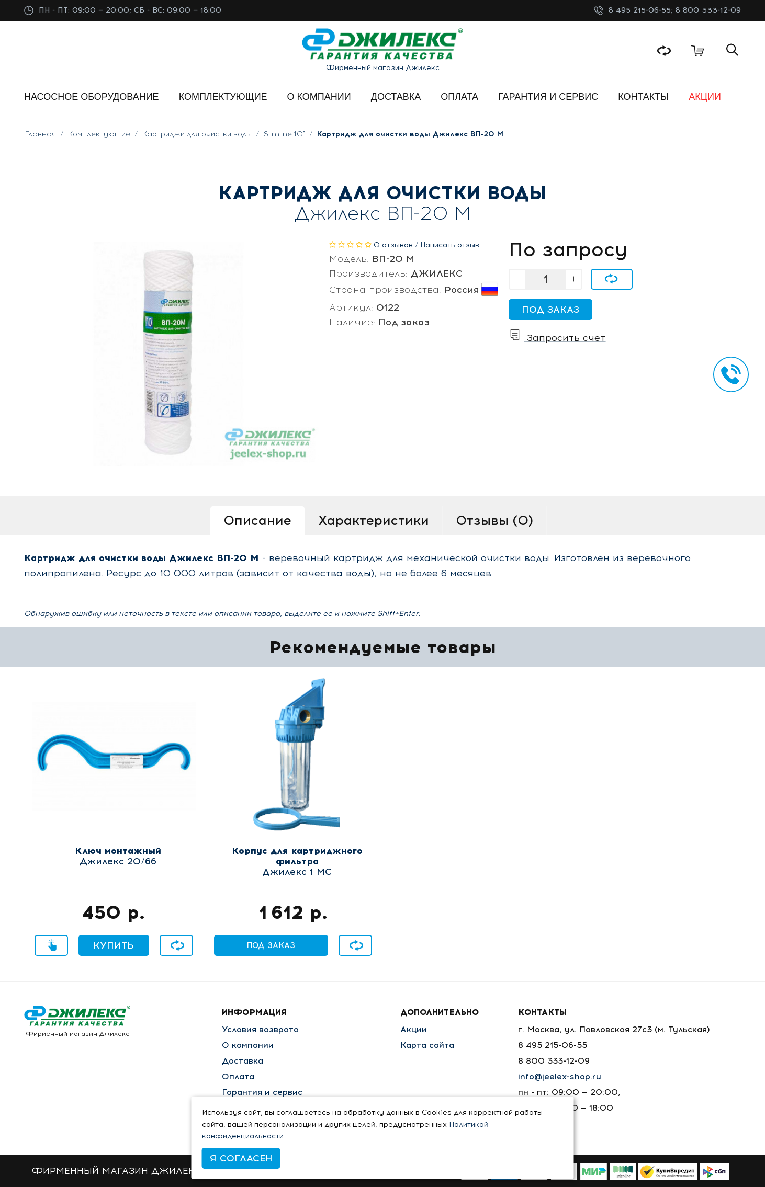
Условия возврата (260, 1029)
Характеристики (373, 520)
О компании (248, 1045)
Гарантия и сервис (262, 1092)
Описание (257, 520)
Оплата (238, 1076)
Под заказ (550, 309)
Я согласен (241, 1158)
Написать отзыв (449, 245)
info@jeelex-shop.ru (559, 1076)
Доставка (242, 1061)
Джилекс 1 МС (297, 861)
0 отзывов (393, 245)
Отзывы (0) (494, 520)
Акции (413, 1029)
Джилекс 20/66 (118, 856)
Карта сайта (427, 1045)
